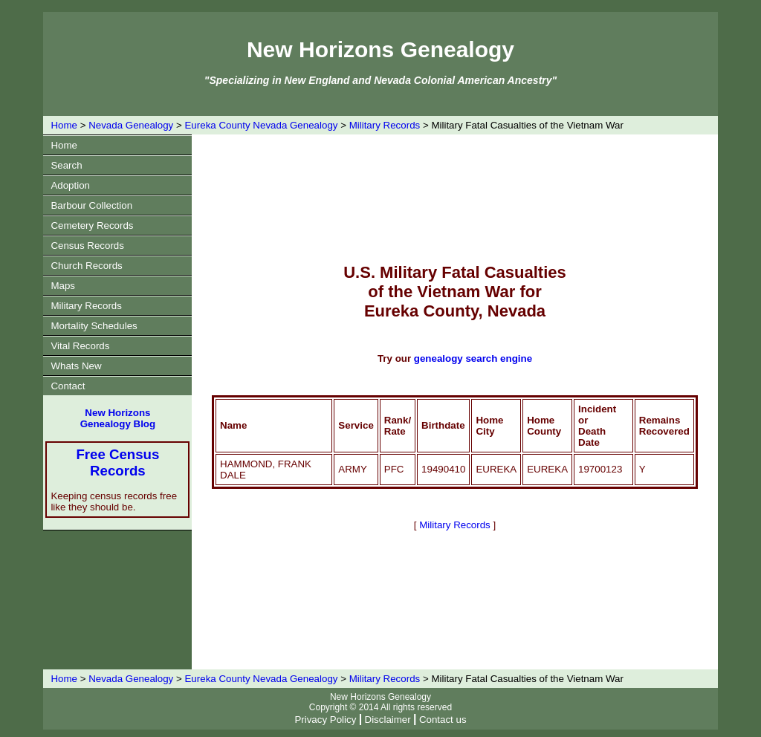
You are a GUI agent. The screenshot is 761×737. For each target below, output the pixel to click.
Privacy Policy (325, 719)
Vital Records (80, 345)
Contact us (443, 719)
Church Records (86, 265)
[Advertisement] (482, 197)
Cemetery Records (92, 225)
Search (66, 165)
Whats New (76, 365)
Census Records (87, 245)
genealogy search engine (473, 358)
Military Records (385, 125)
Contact (68, 386)
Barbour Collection (91, 205)
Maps (63, 285)
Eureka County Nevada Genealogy (260, 125)
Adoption (70, 185)
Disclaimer (388, 719)
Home (64, 125)
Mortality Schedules (94, 325)
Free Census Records (117, 462)
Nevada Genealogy (130, 125)
